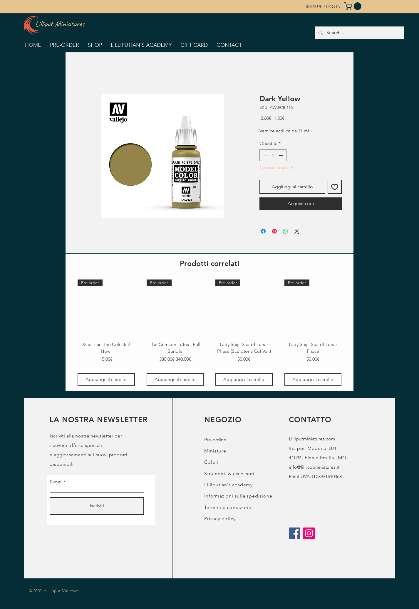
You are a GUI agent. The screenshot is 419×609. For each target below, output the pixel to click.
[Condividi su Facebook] (263, 231)
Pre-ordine (215, 439)
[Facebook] (294, 533)
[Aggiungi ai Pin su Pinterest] (274, 231)
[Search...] (359, 32)
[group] (209, 332)
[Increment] (281, 155)
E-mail (56, 482)
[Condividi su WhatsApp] (285, 231)
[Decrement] (264, 155)
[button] (353, 6)
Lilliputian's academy (228, 484)
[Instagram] (309, 533)
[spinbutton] (273, 155)
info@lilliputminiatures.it (314, 467)
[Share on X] (296, 231)
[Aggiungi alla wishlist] (335, 187)
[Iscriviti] (97, 506)
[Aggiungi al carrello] (106, 379)
